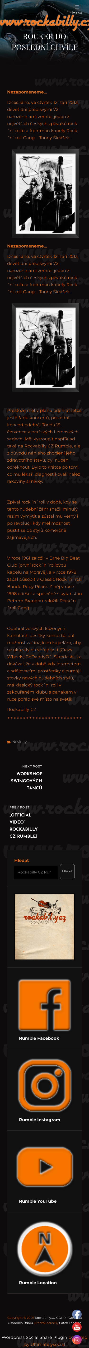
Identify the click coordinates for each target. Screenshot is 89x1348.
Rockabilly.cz (45, 1318)
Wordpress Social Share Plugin (35, 1337)
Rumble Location (38, 1282)
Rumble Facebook (39, 1038)
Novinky (19, 741)
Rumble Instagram (39, 1119)
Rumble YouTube (37, 1201)
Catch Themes (70, 1323)
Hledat (21, 860)
